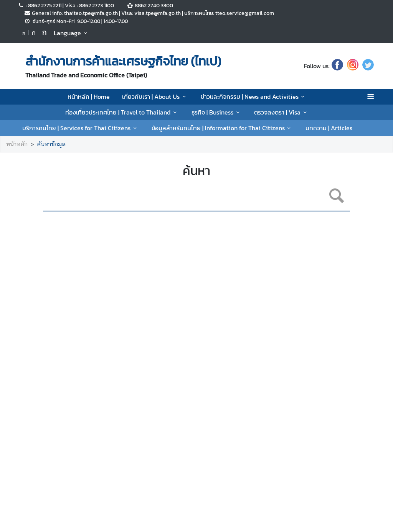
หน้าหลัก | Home (89, 96)
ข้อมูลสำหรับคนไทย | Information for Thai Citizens (222, 128)
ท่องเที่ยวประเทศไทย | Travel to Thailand (122, 112)
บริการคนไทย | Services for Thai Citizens (80, 128)
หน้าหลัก (17, 144)
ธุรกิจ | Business (217, 112)
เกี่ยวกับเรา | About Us (155, 96)
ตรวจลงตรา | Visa (281, 112)
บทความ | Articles (328, 128)
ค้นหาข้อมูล (51, 144)
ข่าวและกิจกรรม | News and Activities (254, 96)
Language (71, 33)
